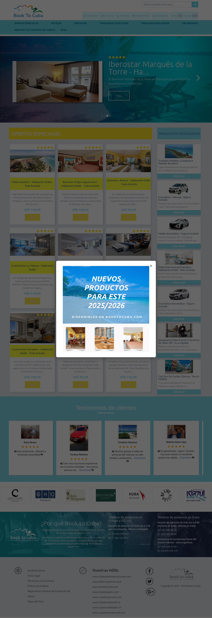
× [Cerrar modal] (151, 265)
